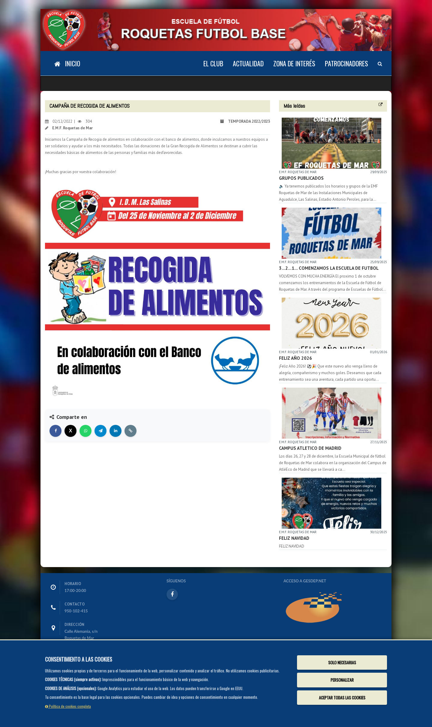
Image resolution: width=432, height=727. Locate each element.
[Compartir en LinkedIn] (116, 431)
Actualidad (248, 63)
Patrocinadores (346, 63)
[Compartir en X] (70, 431)
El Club (213, 63)
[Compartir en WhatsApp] (86, 431)
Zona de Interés (294, 63)
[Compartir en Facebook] (56, 431)
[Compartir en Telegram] (100, 431)
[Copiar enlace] (130, 431)
